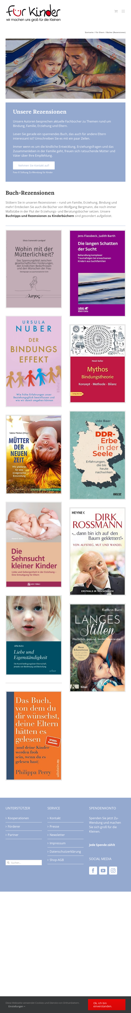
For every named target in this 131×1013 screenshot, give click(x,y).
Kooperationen (18, 818)
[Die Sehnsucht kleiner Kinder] (33, 544)
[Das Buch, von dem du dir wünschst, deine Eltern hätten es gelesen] (33, 736)
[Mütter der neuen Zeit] (33, 454)
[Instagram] (113, 871)
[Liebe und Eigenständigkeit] (33, 635)
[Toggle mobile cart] (116, 11)
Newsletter (57, 835)
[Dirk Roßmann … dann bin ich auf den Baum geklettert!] (97, 551)
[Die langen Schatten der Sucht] (97, 273)
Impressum (58, 843)
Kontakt (55, 818)
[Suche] (8, 862)
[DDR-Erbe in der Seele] (97, 455)
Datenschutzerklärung (65, 851)
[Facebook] (93, 871)
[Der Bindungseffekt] (33, 361)
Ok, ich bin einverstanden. (102, 1004)
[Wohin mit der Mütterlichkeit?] (33, 269)
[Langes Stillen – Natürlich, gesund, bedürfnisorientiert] (97, 647)
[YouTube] (103, 871)
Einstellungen (16, 1006)
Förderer (14, 826)
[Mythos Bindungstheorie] (97, 364)
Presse (54, 826)
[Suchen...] (24, 862)
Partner (13, 835)
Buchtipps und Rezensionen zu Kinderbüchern (40, 216)
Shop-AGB (57, 860)
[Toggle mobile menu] (123, 11)
